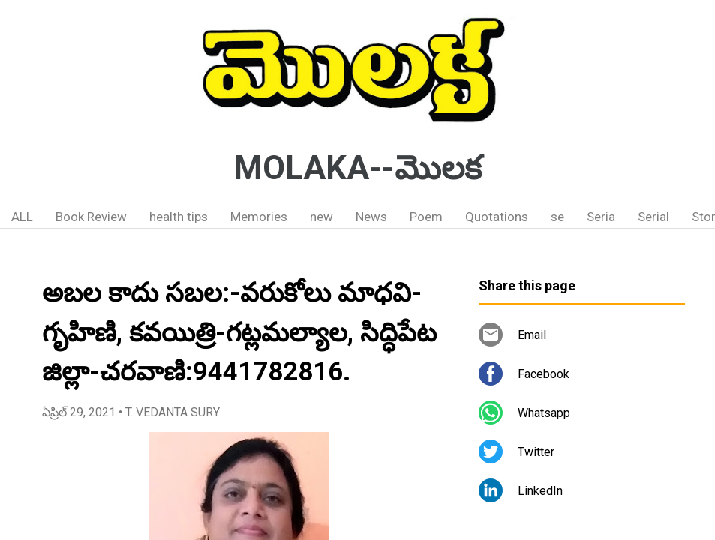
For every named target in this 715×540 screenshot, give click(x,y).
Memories (258, 216)
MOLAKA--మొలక (357, 168)
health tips (178, 216)
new (321, 216)
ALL (22, 216)
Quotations (496, 216)
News (371, 216)
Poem (426, 216)
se (557, 216)
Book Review (91, 216)
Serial (653, 216)
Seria (601, 216)
